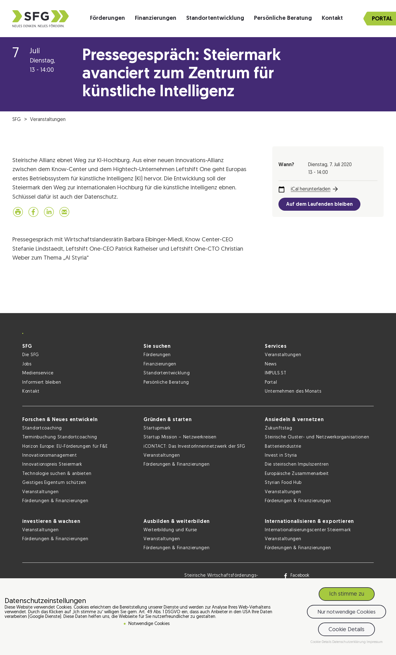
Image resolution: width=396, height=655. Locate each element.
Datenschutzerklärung (349, 642)
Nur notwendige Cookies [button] (346, 612)
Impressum (375, 642)
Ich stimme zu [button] (346, 594)
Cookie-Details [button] (321, 642)
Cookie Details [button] (346, 630)
